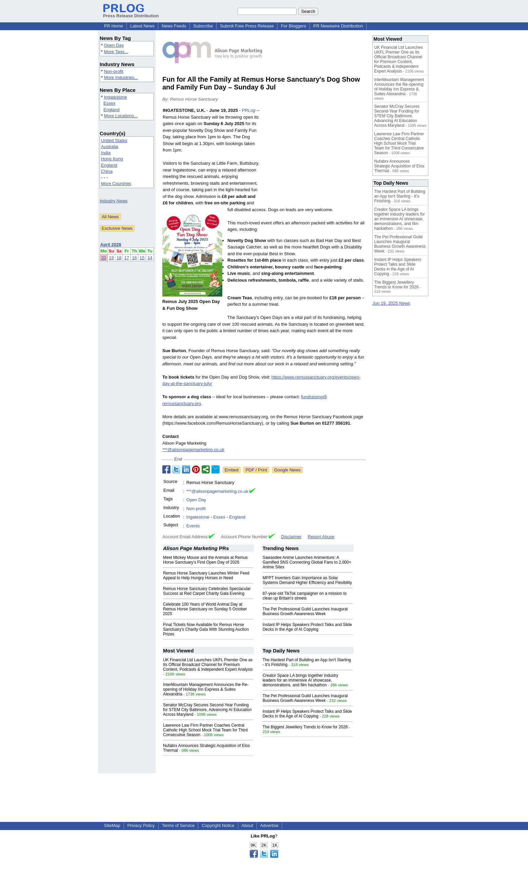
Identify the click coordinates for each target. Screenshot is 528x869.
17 (126, 257)
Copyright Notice (218, 825)
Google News (287, 469)
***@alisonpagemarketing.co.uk (193, 449)
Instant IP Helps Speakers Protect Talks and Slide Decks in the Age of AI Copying (307, 627)
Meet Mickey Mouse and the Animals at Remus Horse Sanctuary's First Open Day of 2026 (205, 560)
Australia (109, 146)
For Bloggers (293, 25)
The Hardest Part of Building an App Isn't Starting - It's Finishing (399, 196)
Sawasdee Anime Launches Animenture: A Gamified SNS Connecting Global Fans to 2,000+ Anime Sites (307, 562)
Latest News (142, 25)
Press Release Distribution (131, 13)
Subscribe (203, 25)
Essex (109, 103)
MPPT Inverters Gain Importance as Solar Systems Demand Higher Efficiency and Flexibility (307, 580)
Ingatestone (115, 97)
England (111, 109)
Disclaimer (291, 536)
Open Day (114, 45)
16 (134, 257)
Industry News (113, 200)
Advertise (269, 825)
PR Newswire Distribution (338, 25)
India (105, 152)
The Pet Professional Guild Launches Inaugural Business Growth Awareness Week (305, 611)
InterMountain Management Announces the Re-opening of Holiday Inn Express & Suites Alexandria (205, 689)
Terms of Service (178, 825)
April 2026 (110, 244)
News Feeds (174, 25)
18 (119, 257)
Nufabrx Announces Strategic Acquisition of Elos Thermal (399, 166)
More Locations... (121, 115)
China (107, 171)
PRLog (249, 110)
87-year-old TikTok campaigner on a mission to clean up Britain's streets (305, 596)
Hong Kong (112, 158)
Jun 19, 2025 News (391, 303)
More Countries (116, 183)
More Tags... (116, 51)
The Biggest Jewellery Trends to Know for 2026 (305, 727)
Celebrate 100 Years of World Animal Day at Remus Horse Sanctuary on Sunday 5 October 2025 (205, 609)
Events (193, 525)
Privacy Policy (141, 825)
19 (111, 257)
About (247, 825)
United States (114, 140)
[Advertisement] (315, 157)
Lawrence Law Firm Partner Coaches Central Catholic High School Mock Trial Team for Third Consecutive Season (205, 730)
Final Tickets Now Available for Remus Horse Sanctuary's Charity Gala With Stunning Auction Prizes (206, 629)
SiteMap (112, 825)
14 (149, 257)
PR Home (113, 25)
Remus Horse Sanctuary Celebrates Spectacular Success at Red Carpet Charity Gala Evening (207, 591)
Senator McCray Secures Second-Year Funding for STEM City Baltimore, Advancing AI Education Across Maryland (207, 710)
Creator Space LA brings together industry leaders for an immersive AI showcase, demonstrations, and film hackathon (300, 680)
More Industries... (121, 77)
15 (142, 257)
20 (103, 257)
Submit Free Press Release (247, 25)
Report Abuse (321, 536)
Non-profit (113, 71)
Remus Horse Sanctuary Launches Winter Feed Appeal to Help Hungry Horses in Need (206, 575)
